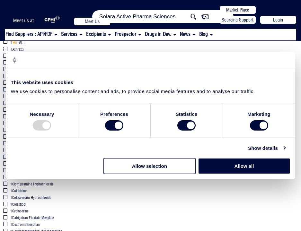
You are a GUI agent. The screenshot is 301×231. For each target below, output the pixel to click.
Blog (203, 34)
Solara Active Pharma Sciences (52, 47)
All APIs (123, 48)
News (185, 34)
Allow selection (149, 166)
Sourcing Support (237, 20)
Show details (263, 148)
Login (278, 20)
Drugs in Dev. (158, 34)
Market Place (237, 10)
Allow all (244, 166)
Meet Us (92, 21)
